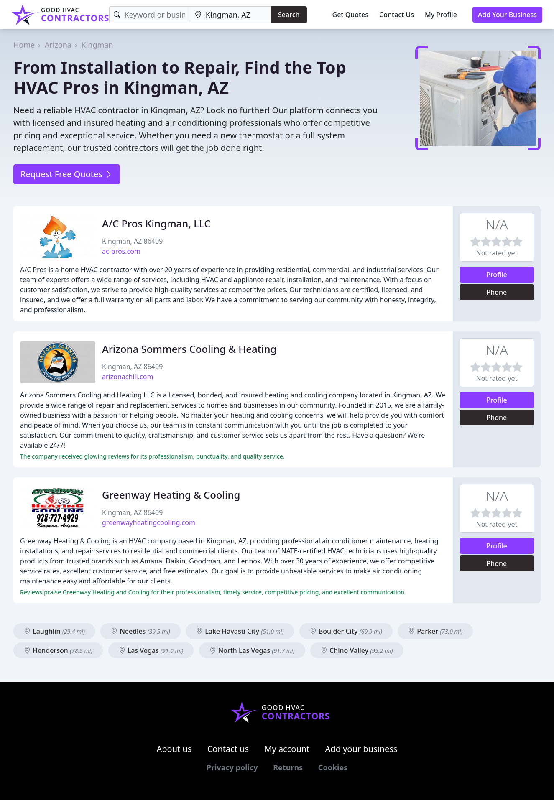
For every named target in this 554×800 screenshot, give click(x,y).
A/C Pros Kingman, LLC (156, 223)
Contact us (228, 748)
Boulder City (346, 631)
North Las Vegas (252, 650)
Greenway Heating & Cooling (171, 495)
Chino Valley (357, 650)
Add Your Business (507, 14)
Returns (288, 767)
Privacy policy (232, 767)
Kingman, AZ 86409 (132, 241)
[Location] (230, 14)
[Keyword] (149, 14)
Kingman (97, 45)
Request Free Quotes (66, 174)
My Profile (441, 14)
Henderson (58, 650)
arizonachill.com (127, 376)
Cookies (332, 767)
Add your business (361, 748)
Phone (497, 292)
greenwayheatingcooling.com (148, 522)
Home (24, 45)
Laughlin (54, 631)
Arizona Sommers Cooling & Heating (189, 349)
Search (288, 14)
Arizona (58, 45)
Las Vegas (151, 650)
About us (174, 748)
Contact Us (396, 14)
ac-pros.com (121, 251)
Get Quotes (350, 14)
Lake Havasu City (239, 631)
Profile (496, 274)
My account (286, 748)
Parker (435, 631)
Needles (140, 631)
